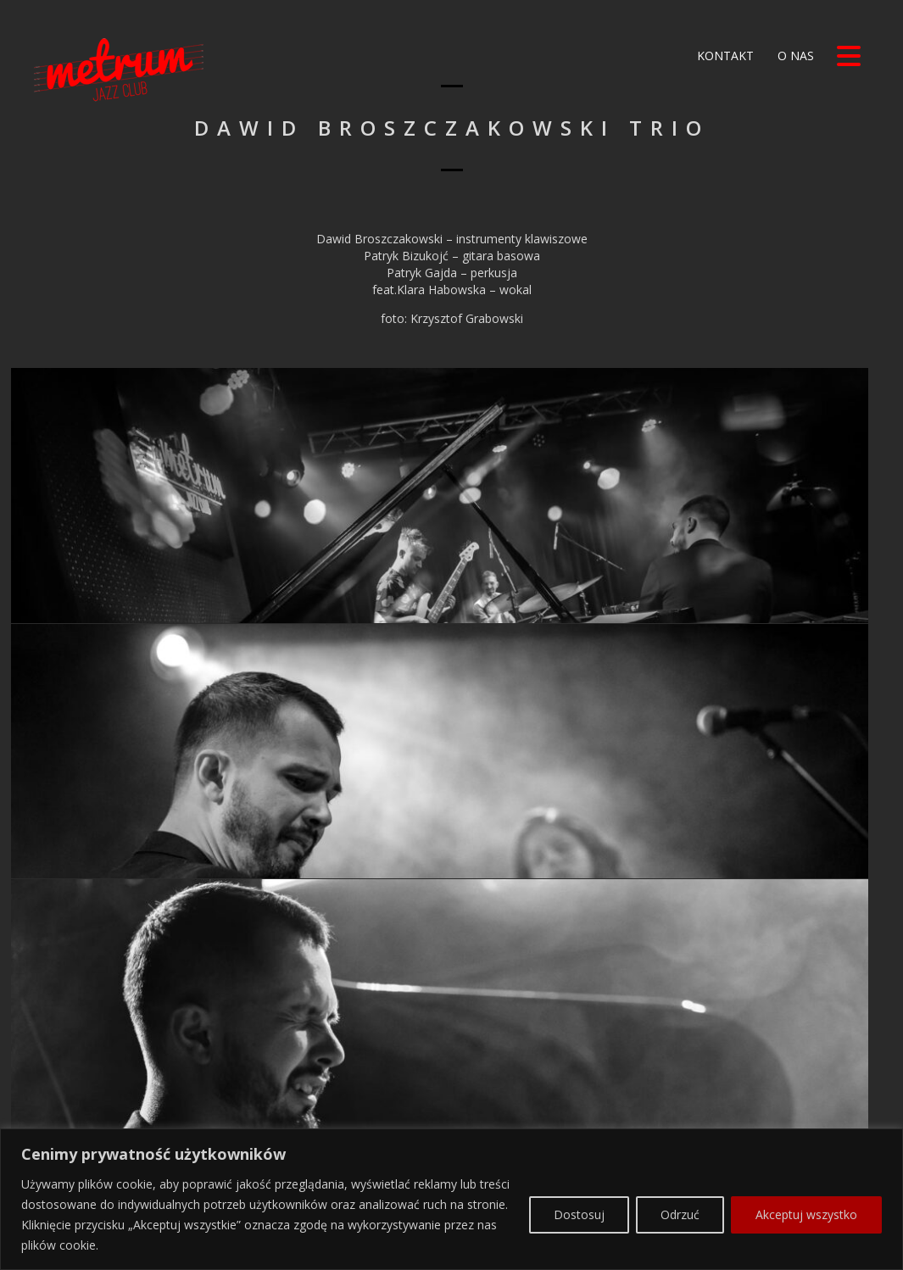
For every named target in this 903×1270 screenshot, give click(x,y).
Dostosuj (579, 1206)
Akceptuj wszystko (806, 1206)
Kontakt (724, 55)
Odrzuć (680, 1206)
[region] (451, 1191)
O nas (794, 55)
